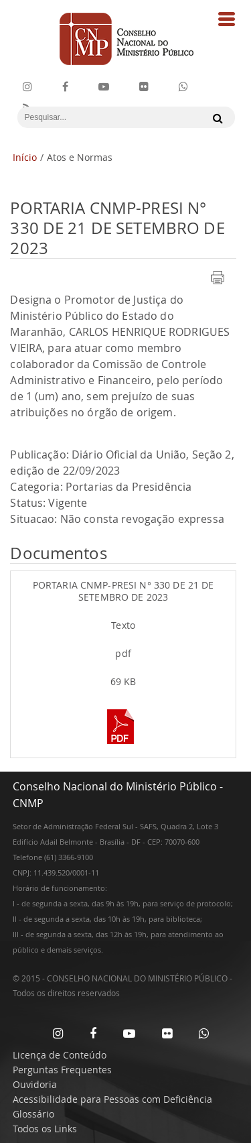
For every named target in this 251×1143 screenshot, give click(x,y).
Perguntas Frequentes (62, 1069)
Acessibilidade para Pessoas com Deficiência (112, 1099)
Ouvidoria (35, 1084)
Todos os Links (45, 1128)
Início (25, 157)
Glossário (33, 1113)
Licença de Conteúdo (59, 1054)
